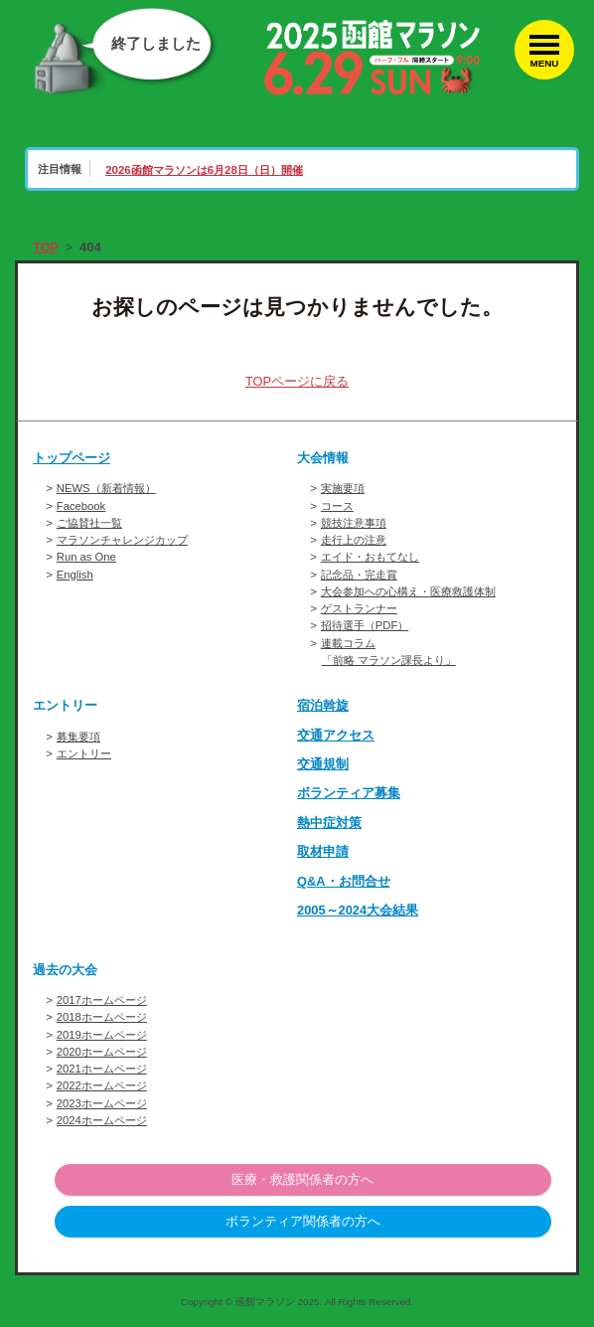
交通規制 (323, 763)
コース (337, 506)
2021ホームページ (102, 1069)
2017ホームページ (102, 1000)
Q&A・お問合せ (343, 881)
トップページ (71, 457)
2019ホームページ (102, 1035)
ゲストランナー (359, 608)
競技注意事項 (353, 523)
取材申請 (323, 851)
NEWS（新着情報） (106, 488)
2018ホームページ (102, 1017)
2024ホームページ (102, 1120)
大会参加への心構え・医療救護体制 (408, 591)
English (75, 575)
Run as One (87, 557)
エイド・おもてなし (370, 557)
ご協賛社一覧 (89, 523)
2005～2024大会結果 (358, 910)
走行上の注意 (353, 540)
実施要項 (343, 488)
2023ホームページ (102, 1103)
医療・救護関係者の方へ (302, 1179)
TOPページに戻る (297, 381)
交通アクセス (335, 735)
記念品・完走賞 (359, 575)
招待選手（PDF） (365, 625)
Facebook (81, 506)
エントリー (84, 753)
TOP (46, 247)
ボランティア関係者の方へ (302, 1222)
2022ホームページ (102, 1085)
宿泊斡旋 (323, 705)
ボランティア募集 (348, 792)
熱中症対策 (329, 822)
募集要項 (78, 737)
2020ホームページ (102, 1052)
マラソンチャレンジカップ (122, 540)
